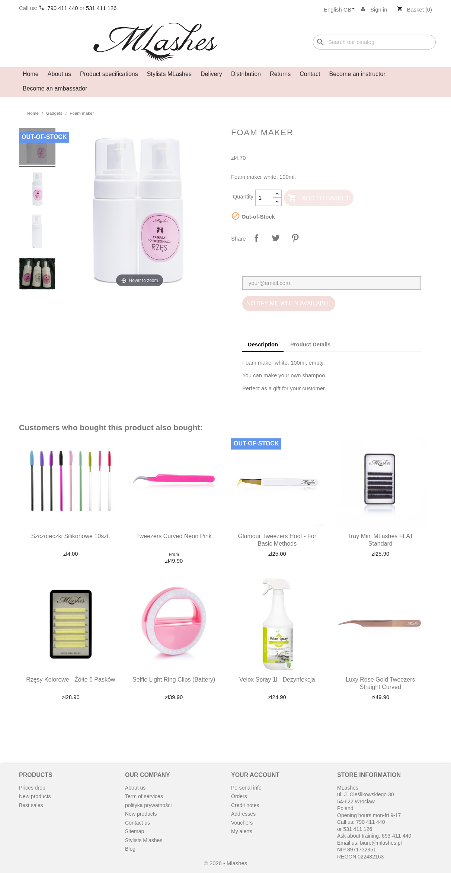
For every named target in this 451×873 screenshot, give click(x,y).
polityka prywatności (148, 805)
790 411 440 (63, 8)
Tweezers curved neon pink (174, 536)
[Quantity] (264, 198)
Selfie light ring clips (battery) (173, 679)
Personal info (246, 788)
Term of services (144, 796)
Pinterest (295, 238)
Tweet (275, 238)
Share (256, 238)
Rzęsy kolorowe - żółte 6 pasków (70, 679)
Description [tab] (263, 344)
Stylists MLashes (169, 74)
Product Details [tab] (310, 344)
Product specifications (109, 74)
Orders (239, 796)
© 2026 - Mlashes (225, 863)
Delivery (211, 74)
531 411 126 (101, 8)
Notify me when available (288, 303)
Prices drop (32, 788)
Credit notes (245, 805)
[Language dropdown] (341, 10)
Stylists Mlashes (143, 840)
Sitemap (134, 831)
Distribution (246, 74)
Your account (255, 775)
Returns (280, 74)
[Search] (374, 42)
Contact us (137, 823)
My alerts (241, 831)
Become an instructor (357, 74)
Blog (130, 849)
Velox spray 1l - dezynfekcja (277, 679)
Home (31, 74)
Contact (310, 74)
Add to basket (318, 198)
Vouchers (242, 823)
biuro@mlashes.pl (381, 843)
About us (59, 74)
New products (35, 796)
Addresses (243, 814)
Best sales (31, 805)
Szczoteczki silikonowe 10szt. (70, 536)
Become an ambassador (55, 88)
